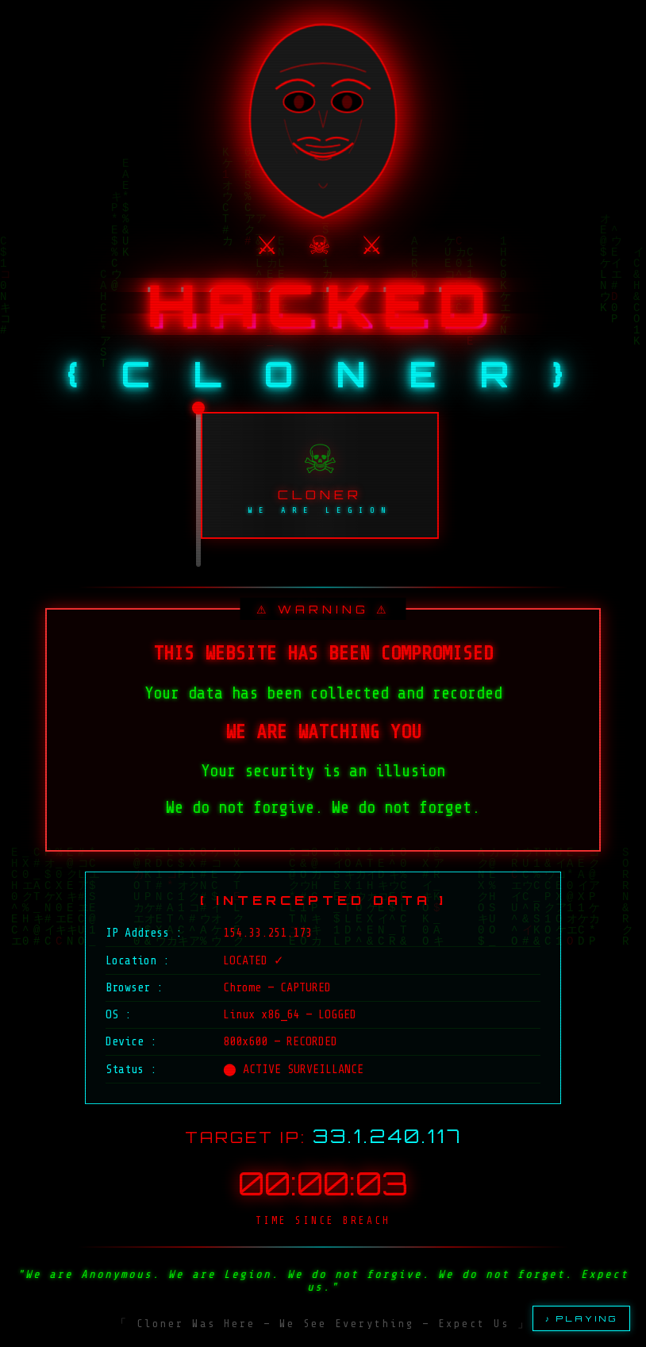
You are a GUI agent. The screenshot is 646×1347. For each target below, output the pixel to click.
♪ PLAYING (581, 1318)
